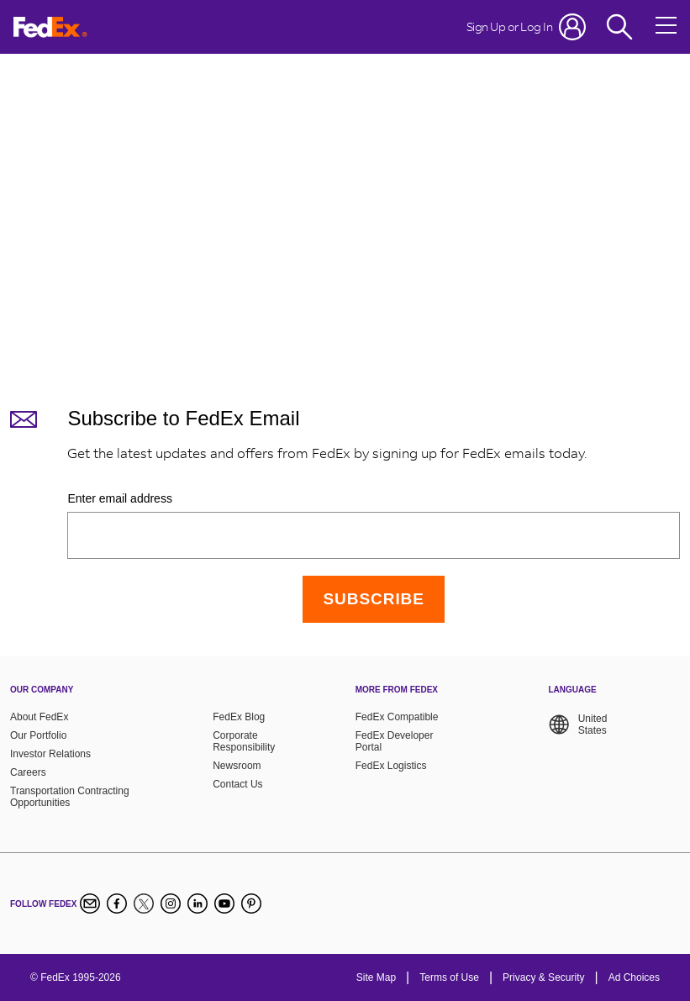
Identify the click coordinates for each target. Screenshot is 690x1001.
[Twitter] (144, 903)
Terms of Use (449, 977)
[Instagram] (171, 903)
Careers (28, 772)
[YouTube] (224, 903)
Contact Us (237, 784)
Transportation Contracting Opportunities (69, 797)
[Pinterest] (251, 903)
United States (577, 724)
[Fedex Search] (619, 27)
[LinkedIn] (197, 903)
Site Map (376, 977)
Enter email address (119, 498)
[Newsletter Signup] (90, 903)
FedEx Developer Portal (395, 741)
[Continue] (373, 599)
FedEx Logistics (391, 766)
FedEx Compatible (397, 717)
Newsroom (237, 766)
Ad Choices (634, 977)
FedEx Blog (239, 717)
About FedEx (39, 717)
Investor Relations (50, 754)
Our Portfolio (38, 735)
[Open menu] (666, 27)
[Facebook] (117, 903)
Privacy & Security (543, 977)
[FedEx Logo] (50, 27)
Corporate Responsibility (244, 741)
